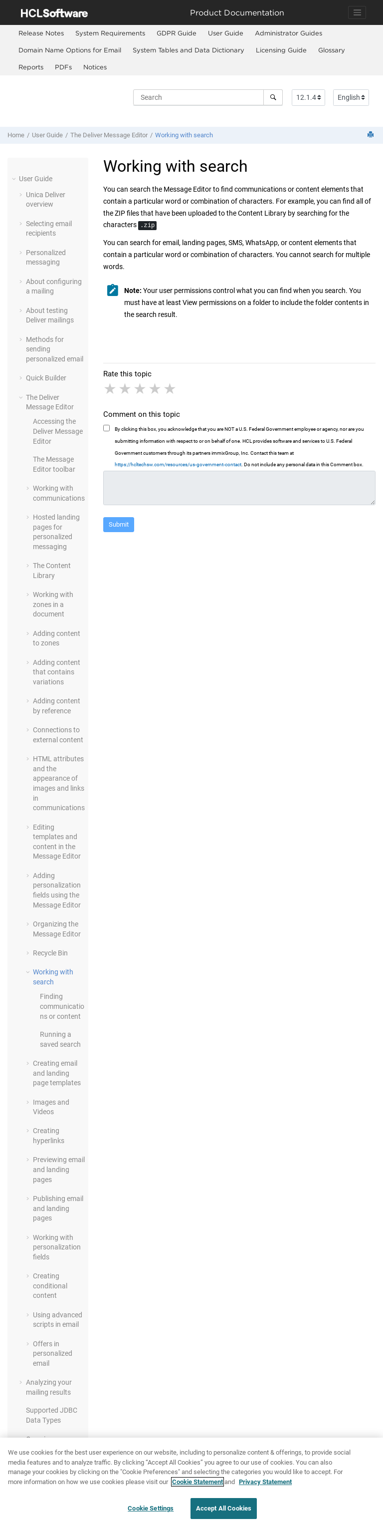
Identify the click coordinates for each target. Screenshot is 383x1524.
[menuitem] (40, 33)
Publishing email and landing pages (58, 1208)
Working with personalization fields (57, 1247)
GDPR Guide (176, 32)
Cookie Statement (197, 1485)
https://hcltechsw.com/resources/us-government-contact (178, 464)
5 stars (170, 389)
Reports (30, 66)
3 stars (140, 389)
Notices (95, 66)
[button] (15, 178)
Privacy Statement (265, 1485)
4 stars (155, 389)
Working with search (184, 135)
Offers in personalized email (52, 1353)
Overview (40, 1439)
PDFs (63, 66)
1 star (110, 389)
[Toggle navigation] (357, 12)
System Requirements (110, 32)
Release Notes (41, 32)
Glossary (331, 49)
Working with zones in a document (53, 604)
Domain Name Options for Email (69, 49)
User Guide (225, 32)
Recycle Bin (50, 953)
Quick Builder (46, 378)
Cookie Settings (151, 1512)
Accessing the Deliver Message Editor (58, 431)
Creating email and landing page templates (57, 1073)
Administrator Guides (288, 32)
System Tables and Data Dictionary (188, 49)
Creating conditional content (50, 1285)
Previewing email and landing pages (59, 1169)
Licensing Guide (281, 49)
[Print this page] (371, 135)
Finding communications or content (62, 1006)
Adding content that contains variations (56, 672)
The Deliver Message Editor (109, 135)
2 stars (125, 389)
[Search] (273, 97)
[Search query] (208, 97)
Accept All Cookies (223, 1512)
